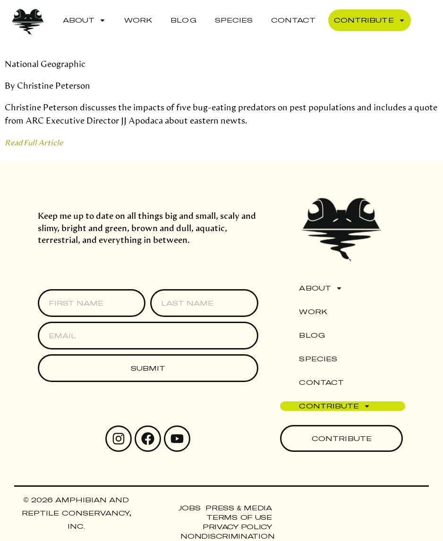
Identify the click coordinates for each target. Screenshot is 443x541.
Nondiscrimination (227, 536)
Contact (293, 20)
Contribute (369, 20)
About (84, 20)
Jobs (189, 508)
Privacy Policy (237, 527)
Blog (183, 20)
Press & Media (238, 508)
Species (234, 20)
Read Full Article (34, 142)
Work (138, 20)
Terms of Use (239, 517)
